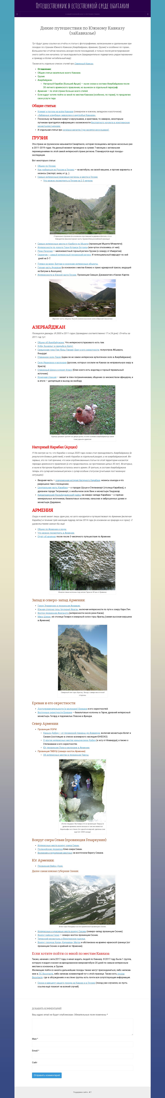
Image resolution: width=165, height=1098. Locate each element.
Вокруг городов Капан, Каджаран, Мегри (59, 942)
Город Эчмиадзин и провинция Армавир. (59, 605)
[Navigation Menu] (148, 14)
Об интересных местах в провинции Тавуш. (66, 755)
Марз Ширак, (44, 616)
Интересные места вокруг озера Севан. (58, 845)
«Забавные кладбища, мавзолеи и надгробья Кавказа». (67, 115)
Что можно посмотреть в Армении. (56, 533)
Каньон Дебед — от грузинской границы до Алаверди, (71, 733)
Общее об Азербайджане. (51, 342)
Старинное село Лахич (49, 357)
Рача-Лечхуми (45, 251)
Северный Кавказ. (84, 63)
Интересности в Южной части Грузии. (57, 275)
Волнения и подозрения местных (55, 852)
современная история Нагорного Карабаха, (78, 480)
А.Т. (90, 1092)
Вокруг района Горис (48, 935)
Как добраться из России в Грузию (56, 169)
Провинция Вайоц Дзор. (50, 866)
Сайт (34, 1062)
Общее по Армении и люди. (52, 529)
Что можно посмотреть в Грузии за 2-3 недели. (68, 180)
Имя (35, 1039)
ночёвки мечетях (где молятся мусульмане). (86, 130)
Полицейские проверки (50, 849)
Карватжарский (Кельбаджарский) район (59, 495)
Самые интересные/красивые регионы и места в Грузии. (68, 177)
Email (35, 1050)
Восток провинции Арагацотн (53, 613)
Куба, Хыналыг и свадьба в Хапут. (55, 346)
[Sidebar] (17, 14)
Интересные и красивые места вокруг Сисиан (62, 931)
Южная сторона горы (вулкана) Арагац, (58, 609)
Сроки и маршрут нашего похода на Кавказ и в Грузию (66, 983)
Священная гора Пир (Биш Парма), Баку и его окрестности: (69, 349)
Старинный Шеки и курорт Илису (55, 370)
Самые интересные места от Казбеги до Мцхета (63, 243)
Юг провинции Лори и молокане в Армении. (66, 747)
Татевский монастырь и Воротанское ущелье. (62, 938)
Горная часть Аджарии (49, 267)
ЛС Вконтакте (46, 973)
